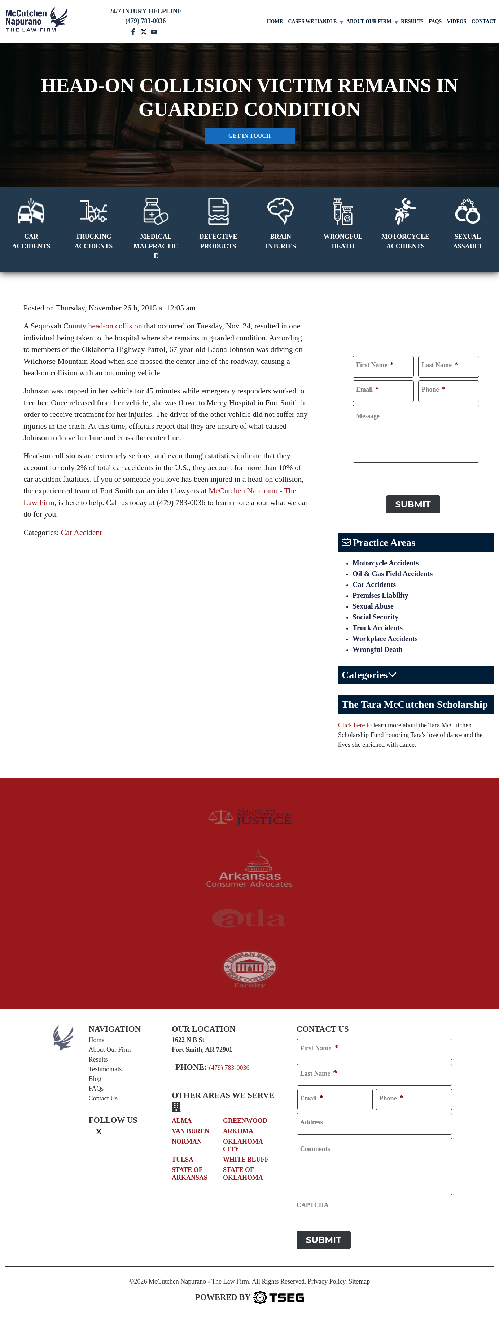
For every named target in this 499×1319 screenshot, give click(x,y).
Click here (351, 725)
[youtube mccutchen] (154, 31)
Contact (484, 21)
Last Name (440, 365)
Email (367, 389)
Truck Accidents (378, 628)
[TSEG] (249, 1298)
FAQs (435, 21)
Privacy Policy (326, 1281)
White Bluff (246, 1159)
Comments (315, 1148)
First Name (374, 365)
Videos (457, 21)
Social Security (375, 617)
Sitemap (359, 1281)
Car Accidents (374, 584)
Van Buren (190, 1131)
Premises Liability (380, 595)
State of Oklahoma (243, 1173)
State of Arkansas (189, 1173)
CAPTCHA (369, 472)
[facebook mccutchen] (133, 31)
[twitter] (99, 1131)
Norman (187, 1141)
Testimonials (105, 1069)
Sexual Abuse (373, 606)
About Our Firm (368, 21)
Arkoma (238, 1131)
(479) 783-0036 (229, 1067)
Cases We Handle (312, 21)
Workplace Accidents (385, 639)
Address (311, 1122)
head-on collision (115, 326)
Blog (95, 1078)
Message (368, 416)
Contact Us (103, 1098)
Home (275, 21)
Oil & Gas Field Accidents (393, 574)
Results (412, 21)
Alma (182, 1120)
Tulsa (182, 1159)
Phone (433, 389)
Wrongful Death (378, 649)
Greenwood (245, 1120)
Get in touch (249, 136)
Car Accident (81, 532)
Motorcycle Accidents (386, 563)
